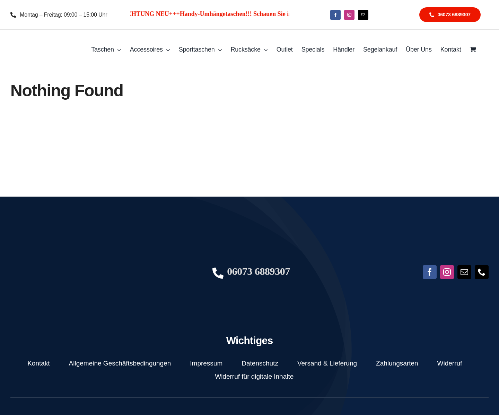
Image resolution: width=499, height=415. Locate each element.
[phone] (482, 272)
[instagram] (349, 15)
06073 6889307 (258, 271)
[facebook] (335, 15)
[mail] (363, 15)
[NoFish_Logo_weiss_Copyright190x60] (43, 251)
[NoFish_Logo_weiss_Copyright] (44, 40)
